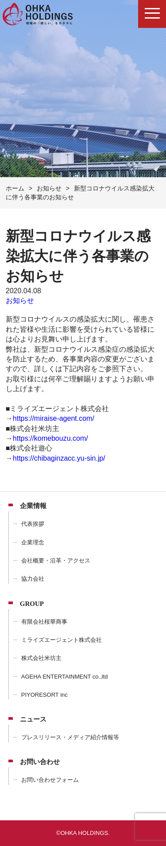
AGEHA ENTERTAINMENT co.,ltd (64, 676)
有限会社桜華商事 (44, 621)
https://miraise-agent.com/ (53, 418)
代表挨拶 (32, 523)
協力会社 (32, 578)
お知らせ (20, 300)
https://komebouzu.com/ (50, 438)
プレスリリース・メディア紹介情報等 (70, 737)
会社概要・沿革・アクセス (55, 560)
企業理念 (32, 542)
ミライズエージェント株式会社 (61, 639)
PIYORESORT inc (44, 694)
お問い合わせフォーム (50, 779)
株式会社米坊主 (41, 658)
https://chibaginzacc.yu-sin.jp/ (59, 458)
